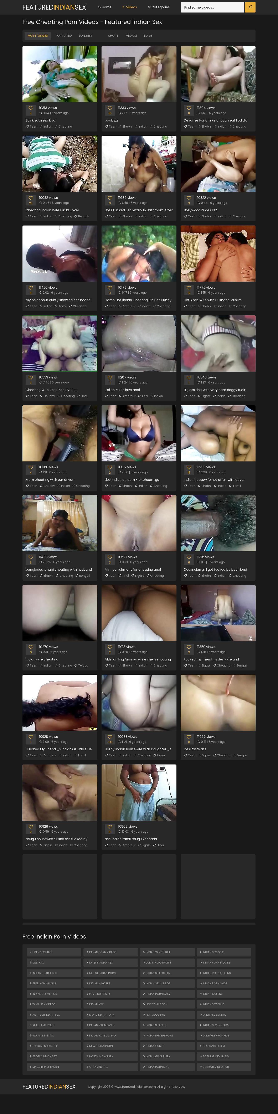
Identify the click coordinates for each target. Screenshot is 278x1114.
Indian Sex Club (156, 1038)
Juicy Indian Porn (158, 965)
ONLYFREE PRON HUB (215, 1050)
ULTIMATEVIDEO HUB (215, 1086)
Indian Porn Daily (157, 1001)
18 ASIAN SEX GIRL (213, 1062)
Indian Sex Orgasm (215, 1038)
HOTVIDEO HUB (155, 1026)
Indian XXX (95, 1013)
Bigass (204, 396)
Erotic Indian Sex (44, 1074)
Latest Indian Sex (100, 965)
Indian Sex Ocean (157, 977)
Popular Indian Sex (215, 1074)
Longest (86, 35)
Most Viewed (38, 35)
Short (113, 35)
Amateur (126, 306)
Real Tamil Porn (43, 1038)
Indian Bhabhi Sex (43, 977)
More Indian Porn (101, 1026)
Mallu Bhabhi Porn (45, 1086)
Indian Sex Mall (42, 1050)
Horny (159, 755)
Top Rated (63, 35)
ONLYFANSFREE (98, 1086)
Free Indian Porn (43, 989)
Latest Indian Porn (102, 977)
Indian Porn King (157, 1086)
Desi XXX (37, 965)
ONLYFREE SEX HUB (214, 1026)
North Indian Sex (100, 1074)
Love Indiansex (99, 1001)
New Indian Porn (100, 1062)
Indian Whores (99, 989)
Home (105, 7)
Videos (129, 7)
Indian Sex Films (212, 1013)
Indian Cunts (154, 1062)
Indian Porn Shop (214, 989)
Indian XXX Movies (101, 1038)
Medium (131, 35)
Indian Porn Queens (215, 977)
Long (148, 35)
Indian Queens (211, 1001)
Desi (82, 396)
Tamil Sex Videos (43, 1013)
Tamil (60, 306)
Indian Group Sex (157, 1074)
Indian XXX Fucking (102, 1050)
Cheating (63, 126)
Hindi (158, 845)
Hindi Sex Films (41, 953)
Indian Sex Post (212, 953)
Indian (45, 126)
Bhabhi (125, 126)
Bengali (81, 216)
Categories (158, 7)
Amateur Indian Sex (45, 1026)
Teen (31, 126)
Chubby (47, 396)
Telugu (81, 665)
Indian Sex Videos (44, 1001)
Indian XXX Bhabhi (157, 953)
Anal (143, 396)
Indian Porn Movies (215, 965)
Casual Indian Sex (44, 1062)
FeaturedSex (54, 7)
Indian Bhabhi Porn (158, 1050)
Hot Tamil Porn (156, 1013)
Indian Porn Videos (102, 953)
